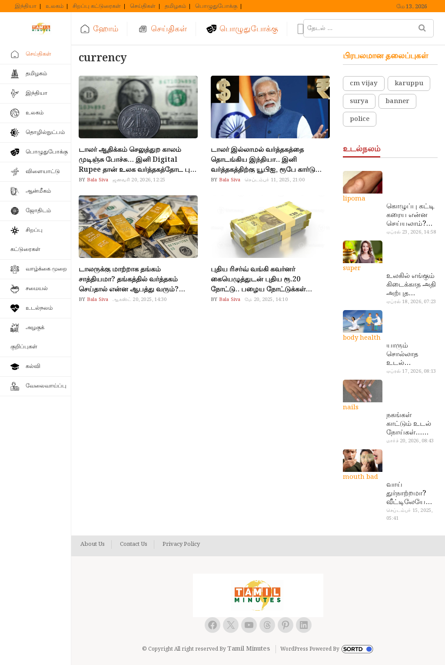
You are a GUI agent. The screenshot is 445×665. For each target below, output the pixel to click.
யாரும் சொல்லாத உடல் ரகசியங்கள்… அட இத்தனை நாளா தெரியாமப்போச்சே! (410, 354)
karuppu (409, 83)
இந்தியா (26, 6)
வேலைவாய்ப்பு (46, 386)
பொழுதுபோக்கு (216, 6)
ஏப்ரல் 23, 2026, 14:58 (411, 232)
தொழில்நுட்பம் (45, 132)
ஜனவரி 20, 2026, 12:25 (139, 180)
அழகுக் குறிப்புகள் (27, 337)
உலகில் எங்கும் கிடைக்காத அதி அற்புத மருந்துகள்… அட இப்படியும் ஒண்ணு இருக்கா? (411, 285)
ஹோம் (105, 29)
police (359, 119)
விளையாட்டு (43, 171)
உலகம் (54, 6)
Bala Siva (96, 180)
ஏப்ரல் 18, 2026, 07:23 (411, 302)
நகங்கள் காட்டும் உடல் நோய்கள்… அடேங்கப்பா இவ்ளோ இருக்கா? (408, 424)
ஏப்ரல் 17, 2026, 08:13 (411, 371)
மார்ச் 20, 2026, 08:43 (410, 441)
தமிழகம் (175, 6)
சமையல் (37, 288)
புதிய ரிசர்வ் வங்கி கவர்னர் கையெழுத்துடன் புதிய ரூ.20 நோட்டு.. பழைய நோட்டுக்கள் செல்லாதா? (258, 279)
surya (359, 101)
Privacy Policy (181, 544)
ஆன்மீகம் (38, 191)
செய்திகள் (143, 6)
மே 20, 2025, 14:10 (266, 300)
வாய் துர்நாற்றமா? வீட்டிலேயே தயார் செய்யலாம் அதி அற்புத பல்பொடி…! (406, 494)
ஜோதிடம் (38, 210)
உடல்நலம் (39, 308)
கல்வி (33, 366)
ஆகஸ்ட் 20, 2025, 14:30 (139, 300)
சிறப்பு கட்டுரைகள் (97, 6)
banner (397, 101)
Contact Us (133, 544)
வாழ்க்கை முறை (46, 269)
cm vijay (364, 83)
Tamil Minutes (248, 649)
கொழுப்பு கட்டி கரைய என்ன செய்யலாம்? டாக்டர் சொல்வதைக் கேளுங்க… (410, 215)
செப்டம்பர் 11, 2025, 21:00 (274, 180)
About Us (92, 544)
